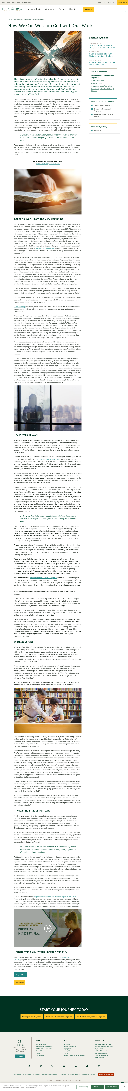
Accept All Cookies (112, 1087)
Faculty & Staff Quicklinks (103, 1044)
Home (10, 19)
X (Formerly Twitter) (52, 1066)
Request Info (20, 975)
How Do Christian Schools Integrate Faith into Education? (102, 46)
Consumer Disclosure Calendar (70, 1074)
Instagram (41, 1066)
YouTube (64, 1066)
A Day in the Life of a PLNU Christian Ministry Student (101, 55)
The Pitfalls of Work (98, 80)
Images (99, 1066)
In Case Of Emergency (106, 1075)
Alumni (14, 2)
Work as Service (96, 83)
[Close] (125, 1086)
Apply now (88, 9)
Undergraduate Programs (103, 105)
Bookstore (67, 1044)
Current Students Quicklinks (104, 1046)
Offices (66, 1053)
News (3, 2)
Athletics (101, 3)
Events (8, 2)
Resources (18, 19)
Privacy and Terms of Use (22, 1074)
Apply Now (20, 983)
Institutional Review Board (44, 1049)
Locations (19, 1056)
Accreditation (40, 1055)
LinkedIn (75, 1066)
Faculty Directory (69, 1051)
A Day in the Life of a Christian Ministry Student (102, 63)
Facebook (29, 1066)
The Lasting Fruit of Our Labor (101, 86)
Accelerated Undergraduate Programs (103, 115)
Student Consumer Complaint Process (45, 1074)
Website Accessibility (88, 1074)
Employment (67, 1049)
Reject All (97, 1087)
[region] (64, 1087)
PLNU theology (20, 307)
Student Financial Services (44, 1046)
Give (18, 2)
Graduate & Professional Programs (102, 110)
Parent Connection (101, 1053)
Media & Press (40, 1051)
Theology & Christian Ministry (34, 19)
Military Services (41, 1044)
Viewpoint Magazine (101, 1055)
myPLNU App (99, 1057)
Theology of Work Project (45, 248)
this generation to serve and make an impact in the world (54, 897)
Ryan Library (99, 1049)
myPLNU (110, 3)
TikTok (87, 1066)
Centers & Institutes (70, 1046)
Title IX (38, 1053)
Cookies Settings (83, 1087)
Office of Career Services (103, 1051)
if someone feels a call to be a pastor (43, 578)
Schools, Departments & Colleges (74, 1055)
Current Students (26, 2)
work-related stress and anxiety (48, 459)
